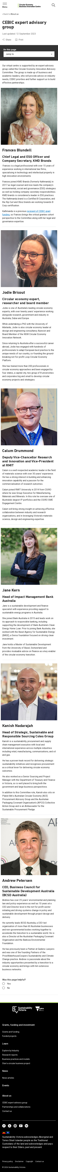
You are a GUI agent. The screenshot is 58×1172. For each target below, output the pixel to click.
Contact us (7, 1111)
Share (6, 39)
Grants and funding (10, 1032)
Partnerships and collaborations (16, 1107)
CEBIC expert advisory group (14, 1102)
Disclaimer (19, 1161)
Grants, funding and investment (18, 1025)
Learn (5, 1043)
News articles (8, 1078)
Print (19, 39)
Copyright (29, 1161)
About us (6, 1095)
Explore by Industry (10, 1050)
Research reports (10, 1055)
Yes (6, 984)
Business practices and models (16, 1059)
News (5, 1071)
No (6, 988)
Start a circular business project (16, 1063)
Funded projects (9, 1036)
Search (7, 4)
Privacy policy (7, 1161)
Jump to (29, 54)
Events (5, 1085)
